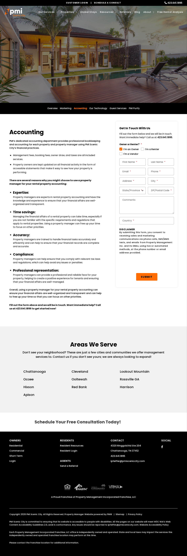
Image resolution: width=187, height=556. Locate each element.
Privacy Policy (135, 514)
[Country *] (146, 220)
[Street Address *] (132, 181)
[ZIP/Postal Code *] (161, 190)
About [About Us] (147, 12)
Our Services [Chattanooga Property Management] (46, 12)
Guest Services (118, 108)
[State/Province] (132, 190)
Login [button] (12, 461)
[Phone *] (161, 171)
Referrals (125, 12)
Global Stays (88, 12)
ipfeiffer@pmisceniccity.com (128, 461)
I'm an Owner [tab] (131, 149)
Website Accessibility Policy (154, 524)
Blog (137, 12)
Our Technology (98, 108)
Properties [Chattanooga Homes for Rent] (67, 12)
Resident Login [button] (68, 450)
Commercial (16, 450)
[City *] (161, 181)
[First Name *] (132, 162)
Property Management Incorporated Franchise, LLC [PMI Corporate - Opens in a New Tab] (106, 497)
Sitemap (120, 514)
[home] (15, 12)
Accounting (80, 108)
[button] (162, 446)
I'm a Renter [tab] (152, 149)
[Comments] (146, 205)
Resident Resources (71, 445)
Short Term (15, 456)
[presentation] (146, 263)
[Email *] (132, 171)
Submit (147, 277)
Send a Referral (69, 466)
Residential (15, 445)
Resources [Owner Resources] (106, 12)
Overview (52, 108)
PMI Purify (134, 108)
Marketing (65, 108)
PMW (109, 514)
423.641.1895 (174, 3)
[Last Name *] (161, 162)
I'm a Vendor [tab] (130, 154)
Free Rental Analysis (170, 12)
